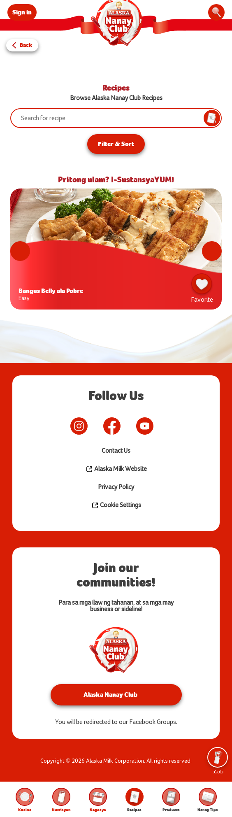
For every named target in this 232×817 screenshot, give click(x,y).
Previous (20, 251)
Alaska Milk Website (116, 469)
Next (212, 251)
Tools (217, 760)
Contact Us (116, 450)
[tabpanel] (116, 251)
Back (26, 45)
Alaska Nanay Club (110, 694)
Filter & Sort (116, 144)
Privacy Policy (116, 487)
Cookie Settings (116, 505)
